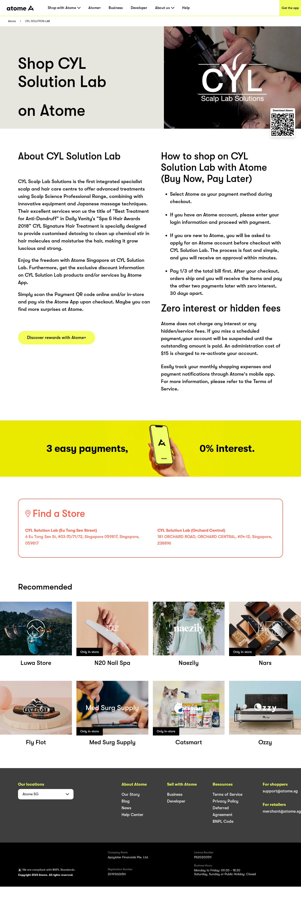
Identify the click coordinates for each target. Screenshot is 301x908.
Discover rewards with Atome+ (56, 337)
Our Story (131, 794)
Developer (139, 8)
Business (116, 8)
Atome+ (94, 8)
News (126, 808)
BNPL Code (223, 821)
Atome (12, 21)
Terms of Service (227, 794)
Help (186, 8)
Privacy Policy (225, 801)
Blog (126, 801)
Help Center (132, 814)
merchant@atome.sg (282, 811)
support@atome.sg (280, 791)
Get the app (290, 8)
